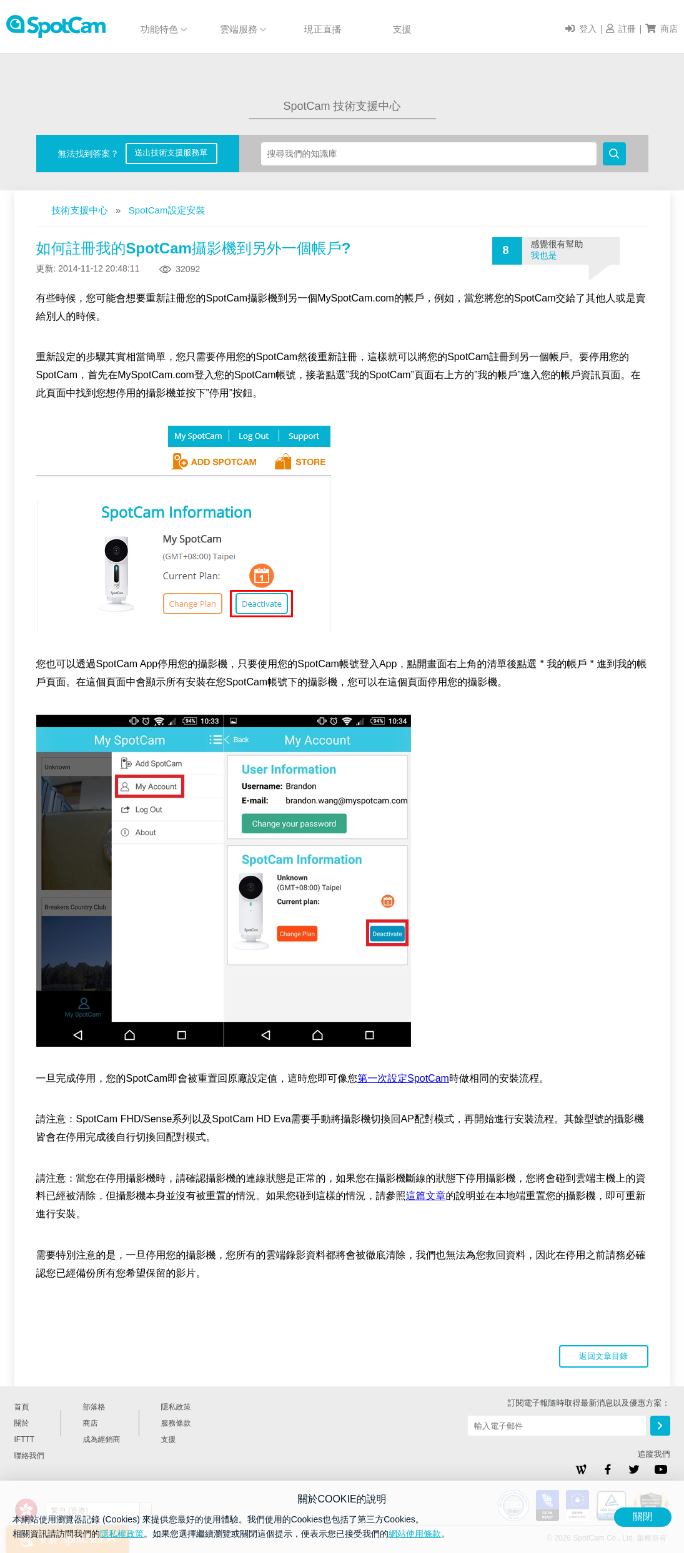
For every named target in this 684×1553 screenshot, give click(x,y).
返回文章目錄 (603, 1356)
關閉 (643, 1516)
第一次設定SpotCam (403, 1078)
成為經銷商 (102, 1439)
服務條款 (176, 1423)
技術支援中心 (80, 210)
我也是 (544, 255)
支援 (402, 29)
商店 (90, 1423)
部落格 (94, 1407)
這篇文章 (426, 1195)
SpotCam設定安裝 (167, 210)
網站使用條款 (415, 1534)
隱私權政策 (122, 1534)
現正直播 (323, 29)
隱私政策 (176, 1407)
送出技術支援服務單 (171, 152)
